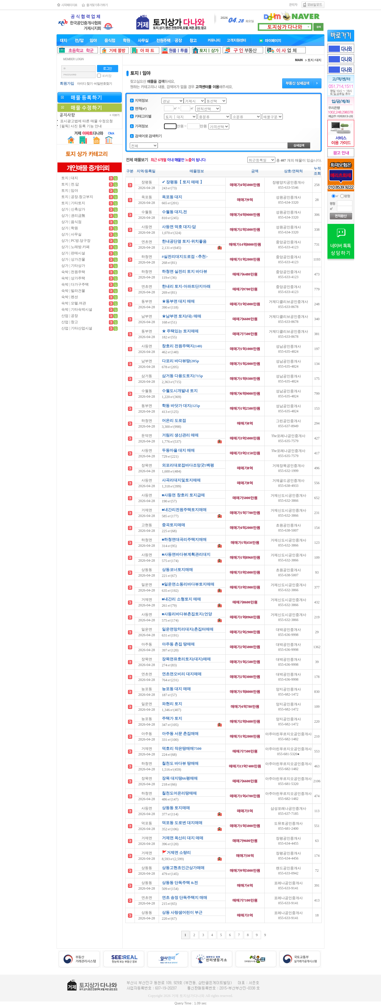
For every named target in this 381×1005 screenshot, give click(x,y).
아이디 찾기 (85, 83)
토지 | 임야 (69, 190)
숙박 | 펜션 (69, 297)
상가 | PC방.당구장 (75, 241)
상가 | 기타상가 (73, 266)
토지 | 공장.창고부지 (77, 197)
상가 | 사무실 (71, 234)
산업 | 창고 (69, 322)
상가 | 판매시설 (73, 253)
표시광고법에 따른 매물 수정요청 (86, 121)
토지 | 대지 (69, 178)
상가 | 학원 (69, 228)
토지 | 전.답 (70, 184)
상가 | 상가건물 (73, 259)
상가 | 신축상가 (73, 209)
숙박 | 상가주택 (73, 278)
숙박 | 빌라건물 (73, 291)
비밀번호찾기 (103, 83)
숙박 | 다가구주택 (75, 284)
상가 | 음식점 (71, 222)
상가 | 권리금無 (73, 215)
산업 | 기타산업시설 (76, 328)
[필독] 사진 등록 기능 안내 (81, 126)
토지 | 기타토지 (73, 203)
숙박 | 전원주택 (73, 272)
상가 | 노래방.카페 (75, 247)
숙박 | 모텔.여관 (73, 303)
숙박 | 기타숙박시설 (76, 309)
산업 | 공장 (69, 316)
